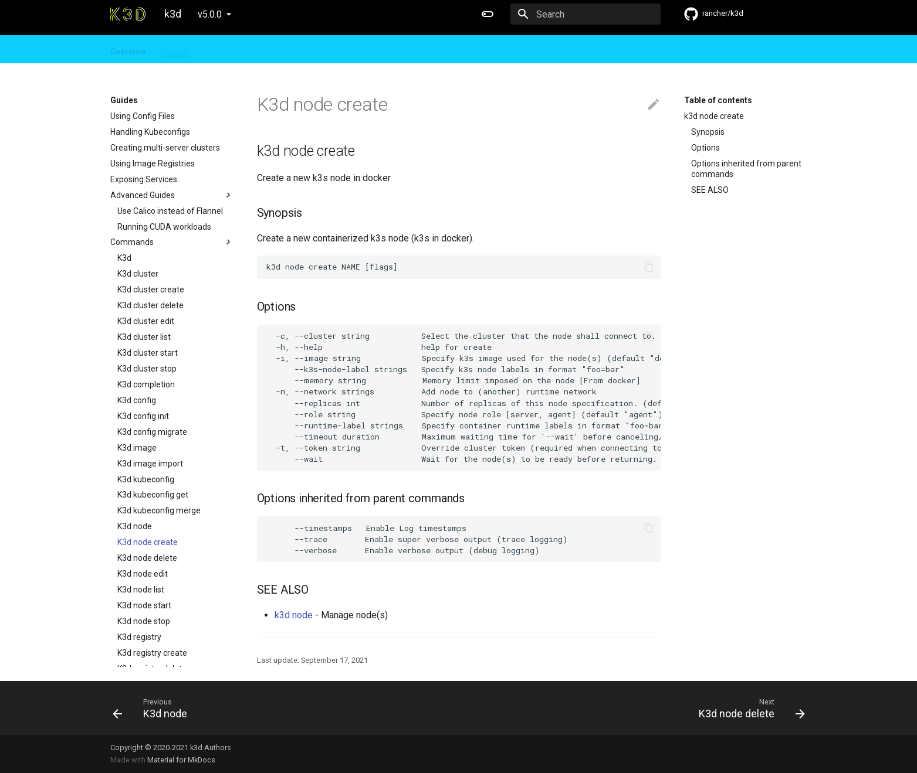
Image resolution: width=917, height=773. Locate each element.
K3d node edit (142, 573)
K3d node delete (147, 558)
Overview (127, 49)
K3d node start (144, 605)
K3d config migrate (152, 432)
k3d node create (714, 116)
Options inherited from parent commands (746, 169)
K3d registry (139, 637)
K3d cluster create (150, 289)
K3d (124, 258)
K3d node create (147, 542)
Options (705, 147)
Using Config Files (142, 116)
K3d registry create (152, 653)
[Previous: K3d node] (281, 708)
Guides (174, 49)
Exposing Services (143, 179)
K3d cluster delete (150, 305)
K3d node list (140, 589)
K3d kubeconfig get (152, 494)
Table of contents (718, 100)
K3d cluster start (147, 352)
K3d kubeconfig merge (159, 510)
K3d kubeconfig (145, 479)
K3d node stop (143, 621)
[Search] (592, 14)
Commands (172, 242)
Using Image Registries (152, 163)
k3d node (294, 615)
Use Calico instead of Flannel (170, 211)
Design (217, 49)
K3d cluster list (144, 337)
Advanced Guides (172, 195)
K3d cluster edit (145, 321)
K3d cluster (137, 273)
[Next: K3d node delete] (636, 708)
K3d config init (143, 416)
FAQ (254, 49)
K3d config (136, 400)
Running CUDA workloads (164, 226)
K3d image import (150, 463)
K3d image (137, 447)
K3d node (134, 526)
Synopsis (708, 132)
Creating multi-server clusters (165, 147)
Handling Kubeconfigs (150, 132)
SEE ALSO (710, 190)
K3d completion (146, 384)
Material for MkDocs (181, 759)
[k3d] (128, 14)
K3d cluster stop (147, 368)
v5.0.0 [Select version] (210, 14)
